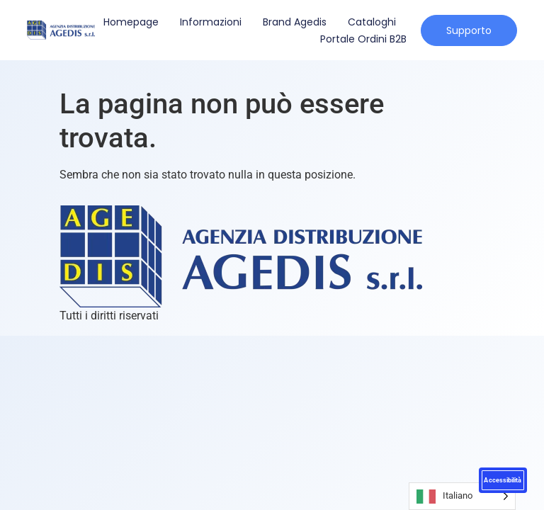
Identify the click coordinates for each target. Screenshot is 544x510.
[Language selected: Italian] (462, 496)
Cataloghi (372, 22)
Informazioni (211, 22)
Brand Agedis (295, 22)
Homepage (131, 22)
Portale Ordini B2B (363, 39)
